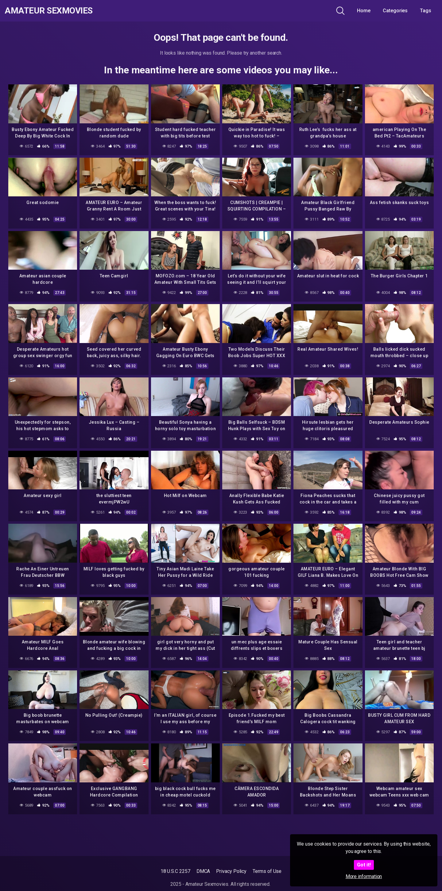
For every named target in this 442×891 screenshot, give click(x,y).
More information (364, 876)
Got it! (364, 865)
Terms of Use (267, 871)
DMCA (203, 871)
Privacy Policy (231, 871)
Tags (425, 11)
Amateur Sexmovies (49, 10)
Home (363, 11)
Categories (395, 11)
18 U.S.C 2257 (175, 871)
